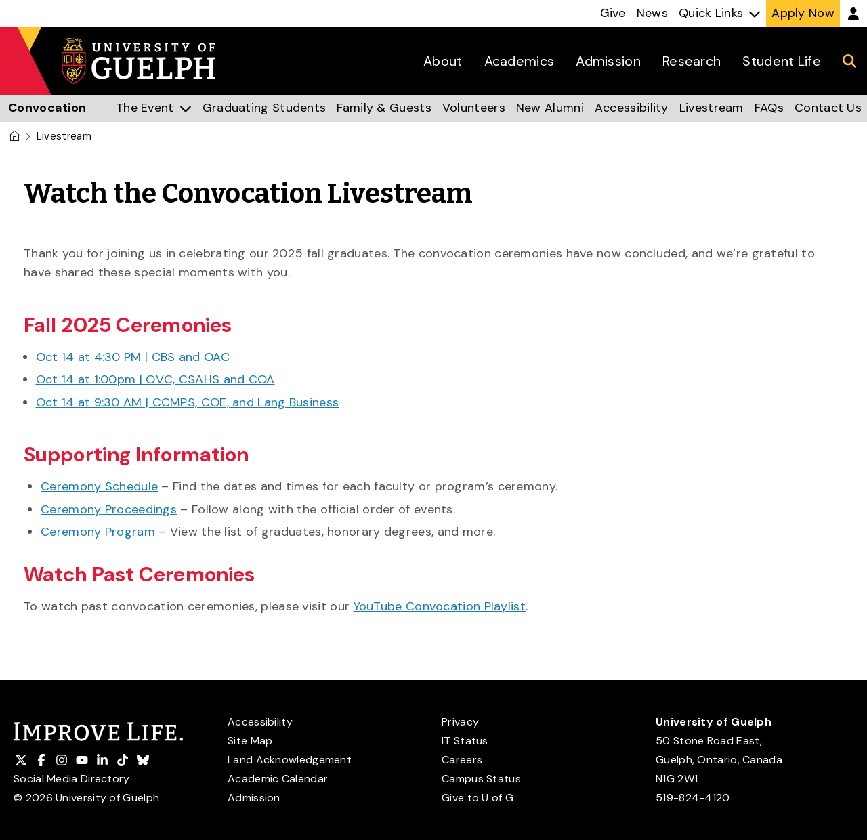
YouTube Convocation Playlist (440, 606)
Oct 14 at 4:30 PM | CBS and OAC (133, 357)
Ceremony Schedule (99, 486)
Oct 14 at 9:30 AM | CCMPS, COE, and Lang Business (187, 402)
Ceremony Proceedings (109, 509)
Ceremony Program (98, 532)
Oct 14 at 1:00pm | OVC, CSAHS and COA (155, 379)
